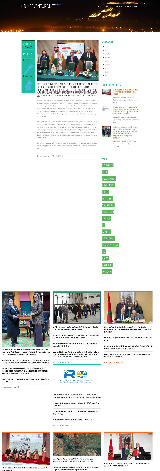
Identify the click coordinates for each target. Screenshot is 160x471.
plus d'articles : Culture (90, 453)
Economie (107, 65)
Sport (106, 68)
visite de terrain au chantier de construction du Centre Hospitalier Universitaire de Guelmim (60, 341)
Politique (107, 57)
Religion (107, 61)
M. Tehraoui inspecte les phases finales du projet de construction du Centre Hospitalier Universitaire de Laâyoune (59, 321)
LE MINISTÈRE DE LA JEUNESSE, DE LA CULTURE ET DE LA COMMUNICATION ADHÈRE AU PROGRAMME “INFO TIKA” (99, 413)
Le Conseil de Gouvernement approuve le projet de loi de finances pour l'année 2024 (139, 327)
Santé (106, 50)
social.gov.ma (43, 156)
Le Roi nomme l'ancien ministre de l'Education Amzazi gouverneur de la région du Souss (139, 335)
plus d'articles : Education (91, 357)
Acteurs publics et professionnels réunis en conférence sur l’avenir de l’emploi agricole (125, 91)
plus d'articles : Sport (50, 447)
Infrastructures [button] (131, 6)
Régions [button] (118, 6)
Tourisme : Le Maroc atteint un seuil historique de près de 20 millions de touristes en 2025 (20, 436)
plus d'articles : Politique (131, 351)
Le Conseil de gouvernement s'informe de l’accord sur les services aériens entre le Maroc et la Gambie (19, 444)
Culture (107, 72)
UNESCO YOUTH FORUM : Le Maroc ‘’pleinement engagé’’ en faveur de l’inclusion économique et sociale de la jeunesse (100, 445)
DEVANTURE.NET (38, 6)
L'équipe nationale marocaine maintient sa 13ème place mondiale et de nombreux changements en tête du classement (59, 439)
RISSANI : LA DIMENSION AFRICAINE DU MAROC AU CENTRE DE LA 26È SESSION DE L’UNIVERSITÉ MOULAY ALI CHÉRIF (100, 434)
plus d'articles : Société (10, 382)
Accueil (100, 6)
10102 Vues (57, 156)
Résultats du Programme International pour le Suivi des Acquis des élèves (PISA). (100, 331)
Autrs (106, 75)
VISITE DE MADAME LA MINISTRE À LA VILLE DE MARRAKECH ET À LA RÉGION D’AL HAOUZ (16, 374)
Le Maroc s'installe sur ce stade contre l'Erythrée (58, 430)
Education (107, 54)
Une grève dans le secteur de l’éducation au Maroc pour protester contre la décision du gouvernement (99, 350)
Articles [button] (109, 6)
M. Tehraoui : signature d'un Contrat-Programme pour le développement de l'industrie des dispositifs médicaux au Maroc (59, 332)
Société (107, 46)
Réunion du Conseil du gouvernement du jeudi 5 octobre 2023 (140, 344)
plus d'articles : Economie (11, 452)
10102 (27, 54)
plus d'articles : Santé (50, 362)
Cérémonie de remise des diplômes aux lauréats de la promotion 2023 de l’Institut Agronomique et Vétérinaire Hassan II (100, 341)
